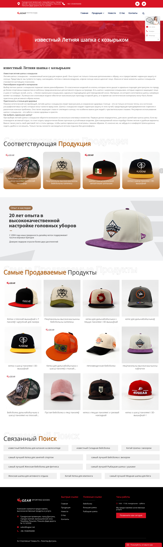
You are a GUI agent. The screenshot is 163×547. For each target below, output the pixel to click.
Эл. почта (150, 27)
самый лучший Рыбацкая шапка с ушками (113, 466)
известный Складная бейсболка (93, 448)
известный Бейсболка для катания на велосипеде (34, 448)
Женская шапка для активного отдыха (28, 475)
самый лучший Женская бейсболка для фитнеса (33, 466)
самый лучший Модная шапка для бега (130, 475)
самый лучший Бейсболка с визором (110, 457)
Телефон (150, 31)
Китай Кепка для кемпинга (79, 475)
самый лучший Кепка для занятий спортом (31, 457)
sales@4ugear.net (27, 527)
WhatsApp (150, 35)
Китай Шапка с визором (139, 448)
